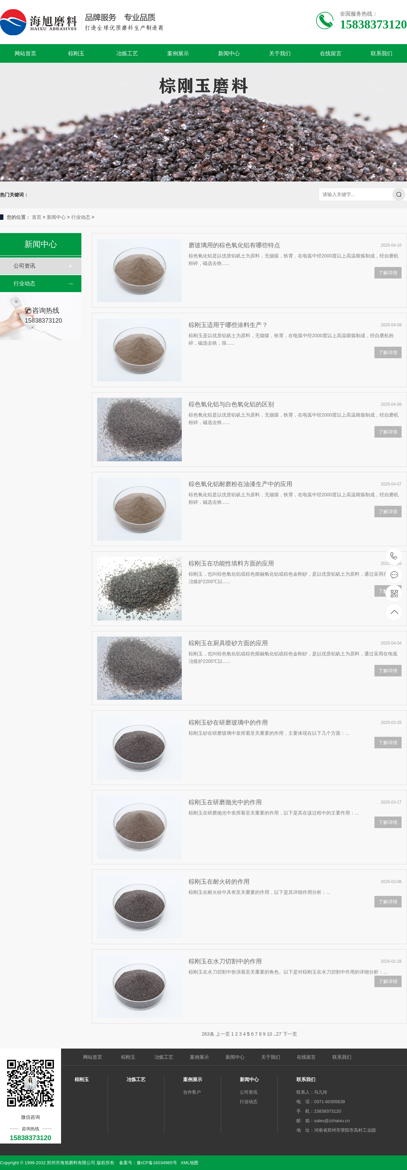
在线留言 (331, 53)
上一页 (223, 1034)
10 (269, 1034)
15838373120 (394, 556)
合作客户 (192, 1092)
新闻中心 (229, 53)
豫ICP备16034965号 (157, 1162)
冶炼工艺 (127, 53)
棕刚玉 (76, 53)
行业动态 (80, 217)
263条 (207, 1034)
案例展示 (178, 53)
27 (279, 1034)
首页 (36, 217)
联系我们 (381, 53)
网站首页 (25, 53)
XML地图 (190, 1162)
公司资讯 (24, 266)
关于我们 (280, 53)
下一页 (290, 1034)
